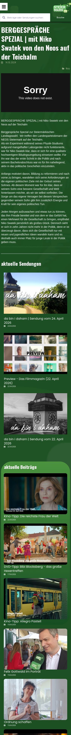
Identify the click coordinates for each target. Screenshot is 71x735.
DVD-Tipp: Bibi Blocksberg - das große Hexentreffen (33, 568)
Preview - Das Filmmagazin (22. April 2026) (31, 381)
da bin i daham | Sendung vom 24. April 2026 (33, 320)
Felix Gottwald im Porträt (22, 671)
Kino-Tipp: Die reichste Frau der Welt (31, 516)
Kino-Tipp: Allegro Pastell (22, 621)
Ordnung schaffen (17, 722)
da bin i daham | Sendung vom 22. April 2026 (33, 441)
